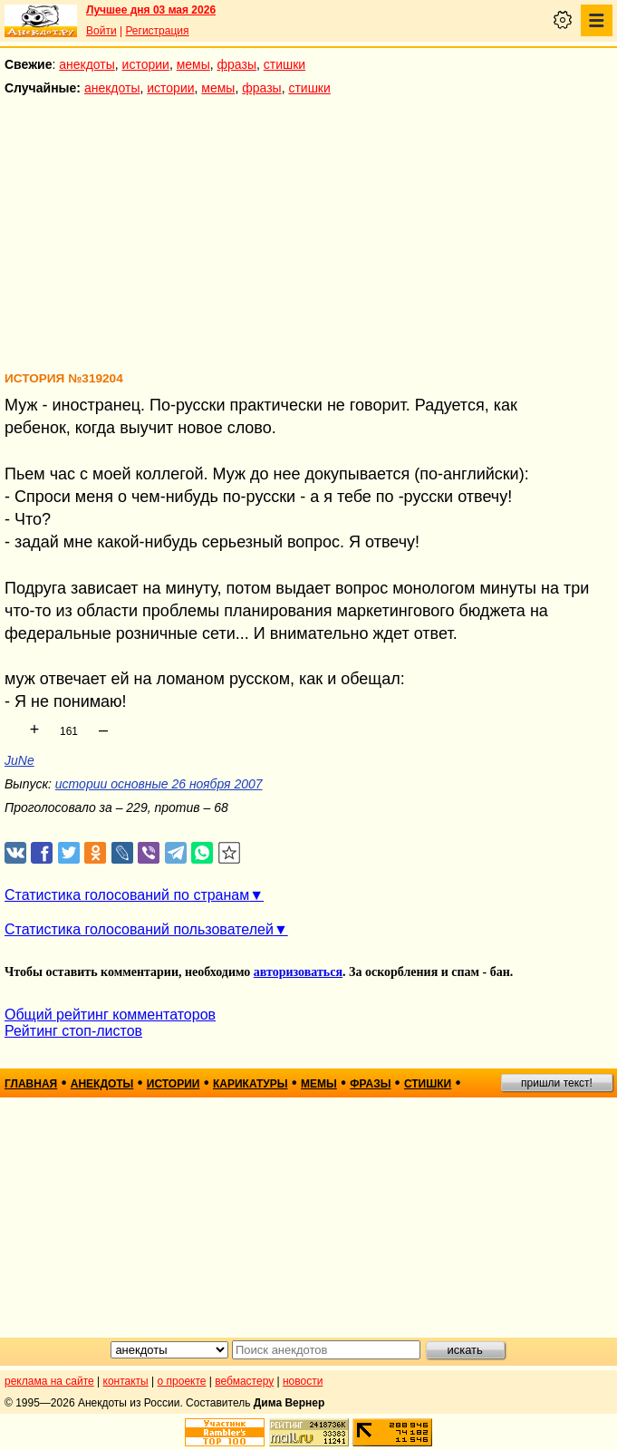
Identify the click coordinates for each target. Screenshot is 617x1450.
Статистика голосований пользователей (139, 929)
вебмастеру (244, 1381)
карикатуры (250, 1084)
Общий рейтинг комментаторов (110, 1014)
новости (303, 1381)
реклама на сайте (49, 1381)
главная (31, 1084)
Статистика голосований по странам (127, 895)
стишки (284, 64)
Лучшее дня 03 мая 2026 (151, 10)
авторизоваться (298, 972)
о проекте (182, 1381)
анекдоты (87, 64)
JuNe (19, 760)
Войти (101, 30)
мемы (193, 64)
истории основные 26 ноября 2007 (159, 784)
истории (145, 64)
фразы (236, 64)
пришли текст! (557, 1083)
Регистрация (156, 30)
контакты (126, 1381)
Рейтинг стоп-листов (73, 1031)
